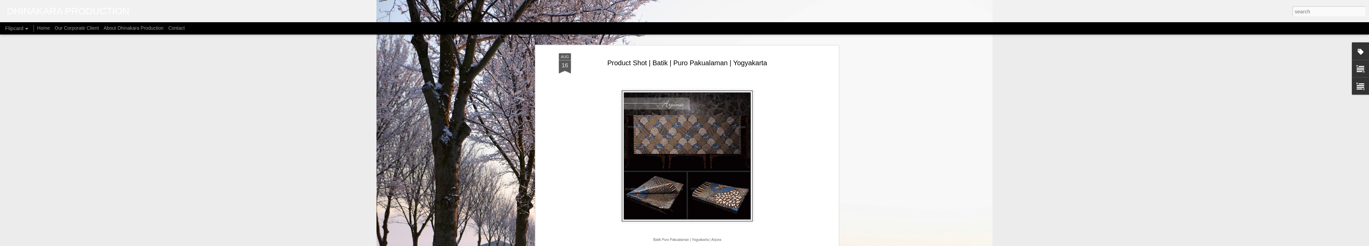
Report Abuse (752, 242)
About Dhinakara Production (134, 28)
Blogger (733, 242)
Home (43, 28)
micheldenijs (693, 242)
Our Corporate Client (77, 28)
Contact (176, 28)
